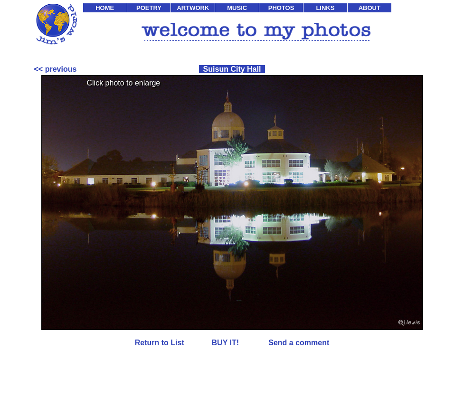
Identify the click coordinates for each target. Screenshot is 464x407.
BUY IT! (225, 343)
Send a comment (298, 343)
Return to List (159, 343)
